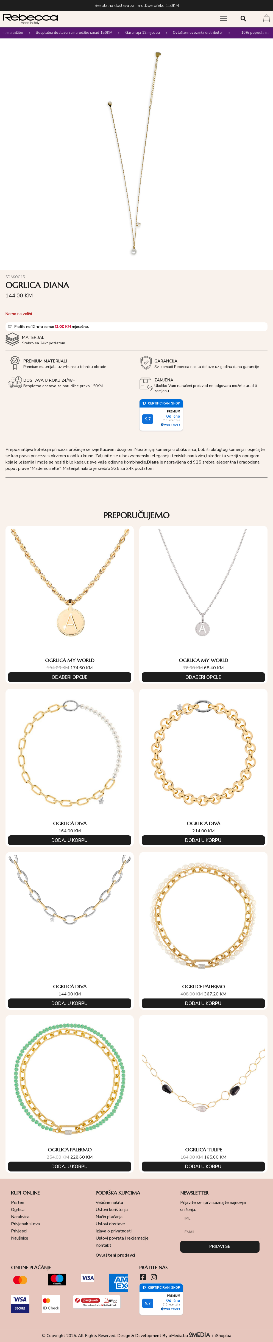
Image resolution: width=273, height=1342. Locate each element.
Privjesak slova (25, 1224)
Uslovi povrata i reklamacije (122, 1238)
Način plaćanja (109, 1217)
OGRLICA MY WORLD (69, 660)
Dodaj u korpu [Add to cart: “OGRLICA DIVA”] (69, 840)
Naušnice (19, 1238)
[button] (223, 18)
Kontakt (103, 1245)
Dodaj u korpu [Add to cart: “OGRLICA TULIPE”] (203, 1167)
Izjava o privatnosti (114, 1231)
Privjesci (19, 1231)
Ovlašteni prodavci (115, 1255)
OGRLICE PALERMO (203, 986)
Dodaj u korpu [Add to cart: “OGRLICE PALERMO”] (203, 1003)
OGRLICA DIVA (70, 823)
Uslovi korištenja (112, 1210)
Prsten (17, 1202)
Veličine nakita (109, 1202)
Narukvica (20, 1217)
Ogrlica (17, 1210)
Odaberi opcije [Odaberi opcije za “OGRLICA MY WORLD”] (69, 677)
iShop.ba (223, 1335)
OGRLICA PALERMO (70, 1149)
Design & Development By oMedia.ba (164, 1335)
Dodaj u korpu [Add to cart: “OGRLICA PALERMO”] (69, 1167)
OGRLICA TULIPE (203, 1149)
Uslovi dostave (110, 1224)
